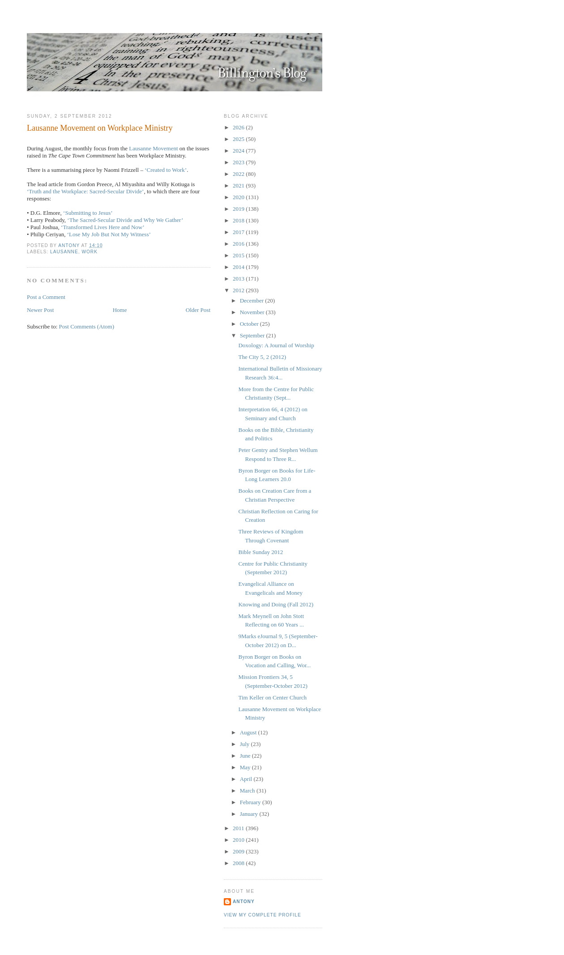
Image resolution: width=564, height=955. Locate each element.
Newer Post (40, 310)
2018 (239, 220)
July (245, 744)
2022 (239, 174)
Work (89, 251)
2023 (239, 162)
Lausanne (64, 251)
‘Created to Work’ (166, 169)
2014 (239, 267)
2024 (239, 150)
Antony (244, 901)
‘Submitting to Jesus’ (88, 212)
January (250, 813)
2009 (239, 851)
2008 (239, 863)
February (251, 802)
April (247, 779)
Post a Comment (46, 297)
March (248, 790)
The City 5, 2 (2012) (262, 357)
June (246, 755)
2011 (239, 828)
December (252, 300)
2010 (239, 839)
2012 (239, 290)
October (250, 323)
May (246, 767)
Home (120, 310)
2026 (239, 127)
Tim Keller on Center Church (272, 697)
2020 (239, 197)
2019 (239, 208)
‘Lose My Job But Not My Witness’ (109, 234)
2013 (239, 278)
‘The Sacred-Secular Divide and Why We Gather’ (125, 220)
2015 (239, 255)
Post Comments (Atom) (87, 326)
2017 (239, 232)
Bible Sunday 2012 (260, 552)
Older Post (198, 310)
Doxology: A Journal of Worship (276, 345)
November (253, 312)
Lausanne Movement (153, 148)
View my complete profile (262, 914)
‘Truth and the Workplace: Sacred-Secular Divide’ (85, 191)
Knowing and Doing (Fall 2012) (275, 604)
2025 (239, 139)
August (249, 732)
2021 (239, 185)
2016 (239, 243)
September (253, 335)
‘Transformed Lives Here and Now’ (103, 227)
